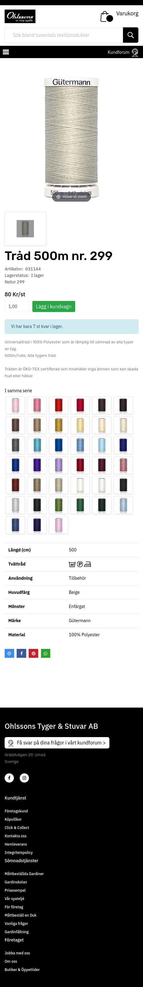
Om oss (11, 961)
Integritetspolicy (19, 852)
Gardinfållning (17, 932)
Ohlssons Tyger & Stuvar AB (51, 726)
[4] (24, 778)
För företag (14, 907)
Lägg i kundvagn (54, 306)
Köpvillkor (13, 819)
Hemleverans (16, 844)
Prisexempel (15, 890)
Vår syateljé (14, 898)
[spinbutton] (17, 306)
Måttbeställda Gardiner (24, 873)
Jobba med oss (17, 953)
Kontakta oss (16, 836)
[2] (9, 778)
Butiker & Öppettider (22, 969)
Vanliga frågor (16, 923)
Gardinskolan (16, 882)
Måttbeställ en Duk (20, 915)
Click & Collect (17, 827)
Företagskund (16, 811)
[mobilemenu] (5, 53)
